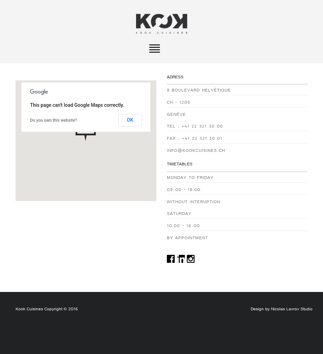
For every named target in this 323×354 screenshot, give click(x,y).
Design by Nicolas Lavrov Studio (282, 309)
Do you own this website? (53, 120)
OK (130, 120)
